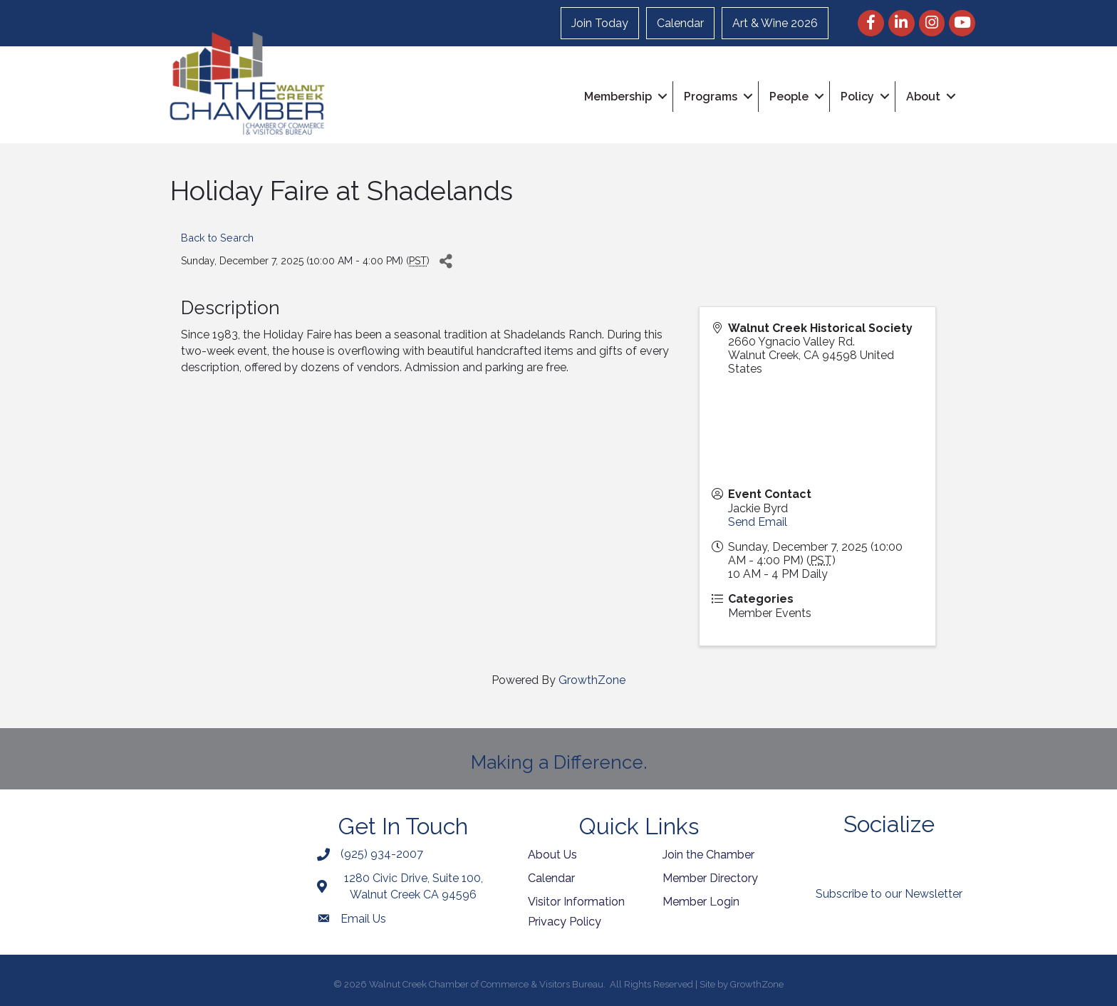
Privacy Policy (564, 921)
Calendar (680, 23)
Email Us (363, 918)
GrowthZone (591, 680)
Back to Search (217, 238)
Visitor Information (576, 901)
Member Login (701, 901)
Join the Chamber (708, 854)
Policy (857, 96)
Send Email (757, 522)
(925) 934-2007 (382, 854)
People (789, 96)
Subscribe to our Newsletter (889, 894)
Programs (710, 96)
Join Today (599, 23)
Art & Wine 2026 (775, 23)
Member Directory (710, 878)
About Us (552, 854)
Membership (618, 96)
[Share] (446, 262)
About (923, 96)
